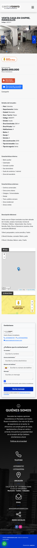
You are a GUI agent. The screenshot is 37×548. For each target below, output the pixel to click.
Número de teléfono (10, 364)
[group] (18, 39)
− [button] (4, 257)
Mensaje (6, 371)
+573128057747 (10, 338)
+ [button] (4, 254)
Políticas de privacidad (18, 441)
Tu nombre (7, 350)
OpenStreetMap (31, 289)
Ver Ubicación (17, 307)
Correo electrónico (9, 357)
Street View (9, 59)
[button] (6, 51)
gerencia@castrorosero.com (13, 340)
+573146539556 (23, 338)
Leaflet (20, 289)
